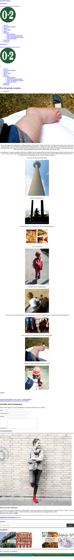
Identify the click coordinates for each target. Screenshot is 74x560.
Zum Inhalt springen (5, 0)
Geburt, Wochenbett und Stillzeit (15, 37)
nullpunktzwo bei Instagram (7, 519)
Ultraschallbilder (11, 34)
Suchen (70, 527)
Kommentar (3, 430)
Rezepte (6, 28)
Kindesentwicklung (12, 38)
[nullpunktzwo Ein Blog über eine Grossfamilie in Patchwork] (37, 13)
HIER (16, 515)
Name (2, 410)
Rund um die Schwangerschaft (14, 35)
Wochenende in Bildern (10, 26)
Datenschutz (7, 40)
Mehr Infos (28, 557)
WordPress (14, 553)
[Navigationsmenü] (0, 66)
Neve (1, 553)
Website (2, 416)
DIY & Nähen (7, 29)
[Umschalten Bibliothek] (27, 76)
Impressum (6, 41)
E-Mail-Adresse (4, 413)
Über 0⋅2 (6, 25)
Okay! (19, 557)
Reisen (5, 31)
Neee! (23, 557)
